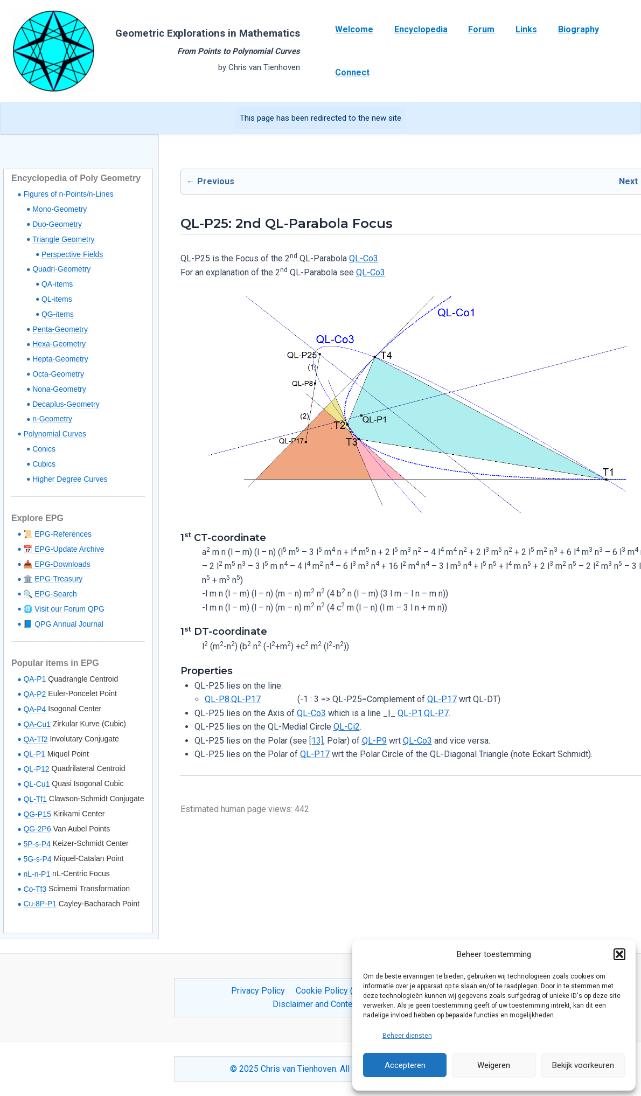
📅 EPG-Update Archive (63, 549)
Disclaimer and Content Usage (329, 1004)
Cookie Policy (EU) (331, 991)
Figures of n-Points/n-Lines (68, 194)
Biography (562, 29)
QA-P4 (34, 709)
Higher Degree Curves (69, 479)
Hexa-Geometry (59, 343)
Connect (350, 72)
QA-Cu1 (37, 724)
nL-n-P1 (36, 874)
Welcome (352, 29)
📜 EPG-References (57, 534)
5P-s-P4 (37, 844)
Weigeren (493, 1065)
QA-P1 (34, 679)
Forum (472, 29)
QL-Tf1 (35, 799)
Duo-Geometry (57, 224)
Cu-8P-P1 (39, 903)
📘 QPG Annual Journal (63, 624)
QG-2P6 (37, 828)
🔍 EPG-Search (49, 593)
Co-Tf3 (34, 889)
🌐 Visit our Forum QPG (63, 609)
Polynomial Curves (54, 433)
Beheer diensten (407, 1035)
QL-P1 (34, 754)
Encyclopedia (415, 29)
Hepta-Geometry (60, 359)
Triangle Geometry (63, 239)
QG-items (57, 314)
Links (514, 29)
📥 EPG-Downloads (56, 564)
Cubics (43, 464)
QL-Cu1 (36, 784)
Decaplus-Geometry (66, 404)
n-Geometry (52, 418)
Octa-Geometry (58, 374)
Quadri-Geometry (61, 269)
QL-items (56, 299)
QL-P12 (36, 769)
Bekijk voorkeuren (583, 1065)
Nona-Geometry (59, 389)
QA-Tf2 (35, 739)
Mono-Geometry (59, 209)
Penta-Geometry (60, 329)
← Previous (210, 181)
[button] (619, 954)
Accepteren (405, 1065)
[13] (316, 741)
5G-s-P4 (37, 859)
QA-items (57, 284)
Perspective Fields (72, 254)
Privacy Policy (260, 991)
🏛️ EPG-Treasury (52, 578)
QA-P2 (34, 694)
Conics (43, 449)
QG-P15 (37, 814)
